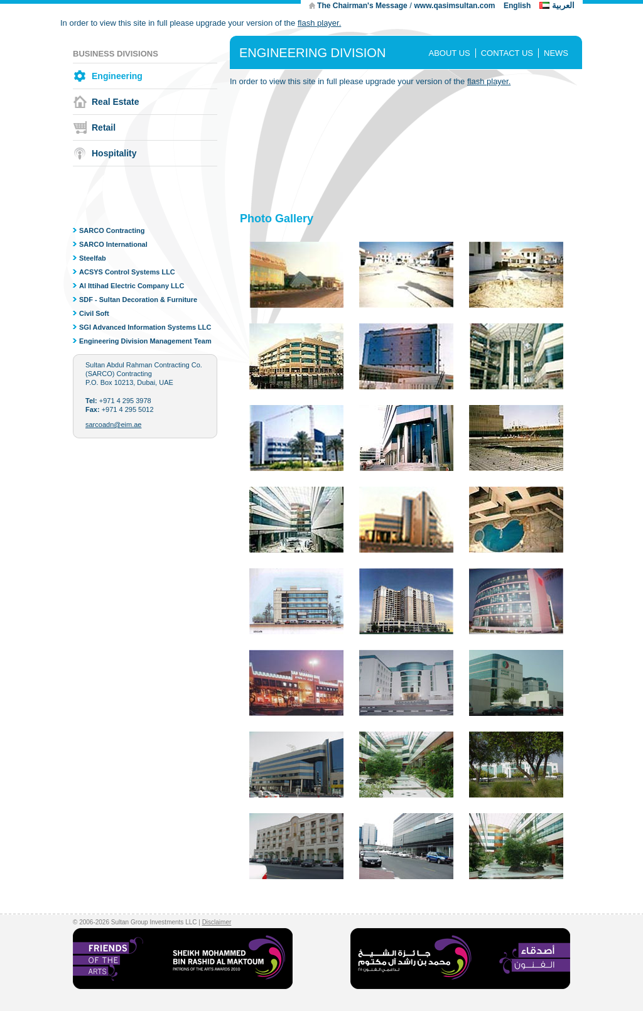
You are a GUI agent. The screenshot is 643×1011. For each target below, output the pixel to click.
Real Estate (115, 102)
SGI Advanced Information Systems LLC (145, 327)
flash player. (319, 23)
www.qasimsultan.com (454, 5)
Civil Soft (94, 313)
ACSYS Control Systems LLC (127, 272)
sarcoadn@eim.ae (113, 424)
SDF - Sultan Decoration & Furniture (138, 299)
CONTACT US (507, 53)
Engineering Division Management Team (145, 341)
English (517, 5)
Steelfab (92, 258)
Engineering (117, 76)
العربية (563, 5)
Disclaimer (217, 922)
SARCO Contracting (112, 230)
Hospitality (114, 153)
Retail (104, 127)
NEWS (556, 53)
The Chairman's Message (362, 5)
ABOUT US (449, 53)
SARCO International (113, 244)
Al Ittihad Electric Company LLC (131, 285)
